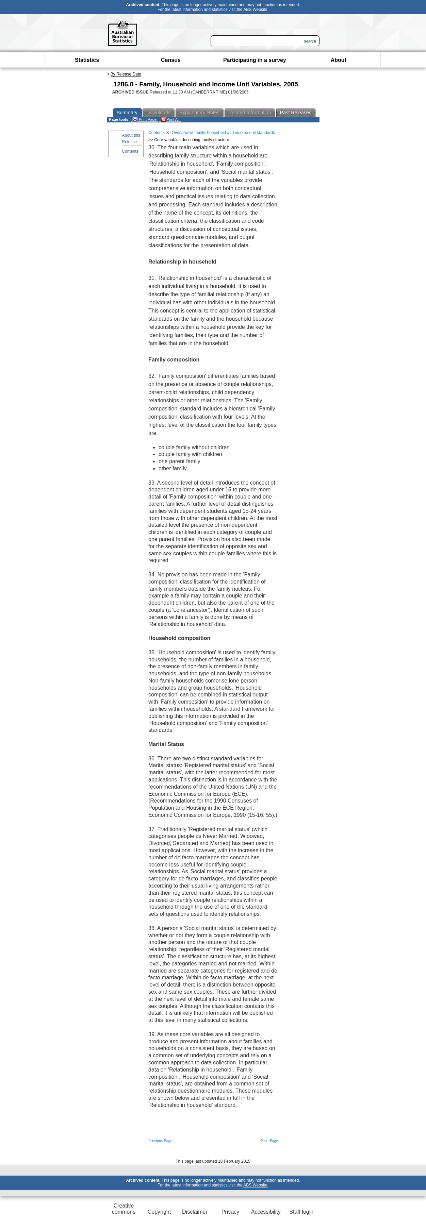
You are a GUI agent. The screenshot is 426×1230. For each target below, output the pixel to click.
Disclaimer (195, 1212)
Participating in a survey (254, 60)
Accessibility (266, 1212)
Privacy (230, 1212)
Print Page (144, 119)
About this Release (131, 138)
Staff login (301, 1212)
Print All (170, 119)
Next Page (269, 1140)
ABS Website (255, 9)
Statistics (87, 60)
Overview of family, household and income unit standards (223, 132)
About (338, 60)
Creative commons (123, 1209)
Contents (130, 151)
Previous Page (159, 1140)
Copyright (159, 1212)
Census (171, 60)
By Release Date (126, 74)
